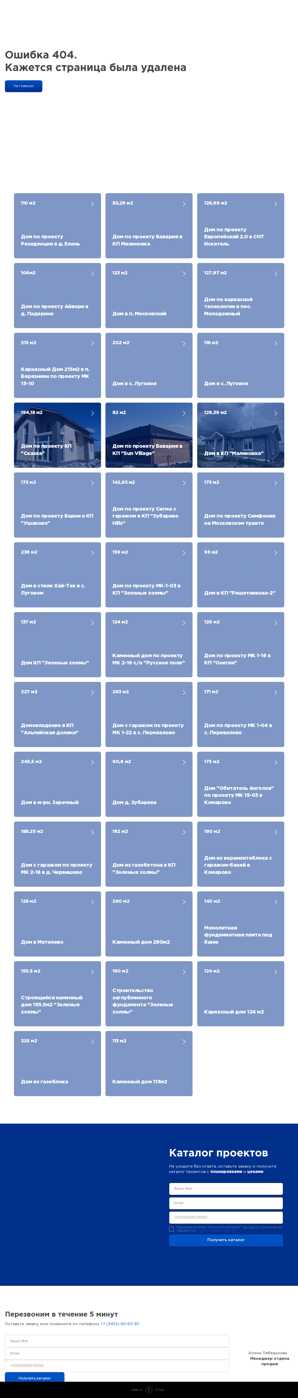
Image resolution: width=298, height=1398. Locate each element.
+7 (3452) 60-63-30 (120, 1324)
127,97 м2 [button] (215, 273)
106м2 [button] (28, 273)
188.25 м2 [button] (32, 831)
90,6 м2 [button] (121, 762)
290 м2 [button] (120, 901)
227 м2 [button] (29, 692)
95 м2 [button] (211, 552)
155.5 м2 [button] (30, 971)
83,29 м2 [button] (122, 203)
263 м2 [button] (120, 692)
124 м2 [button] (120, 622)
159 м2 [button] (120, 552)
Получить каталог (226, 1240)
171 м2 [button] (211, 692)
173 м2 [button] (28, 482)
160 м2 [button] (120, 971)
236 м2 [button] (29, 552)
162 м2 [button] (120, 831)
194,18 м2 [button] (32, 413)
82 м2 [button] (119, 413)
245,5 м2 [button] (31, 762)
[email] (226, 1203)
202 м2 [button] (120, 343)
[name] (226, 1189)
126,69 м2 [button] (215, 203)
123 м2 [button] (119, 273)
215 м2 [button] (28, 343)
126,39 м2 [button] (215, 413)
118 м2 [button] (211, 343)
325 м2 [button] (29, 1041)
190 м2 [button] (212, 831)
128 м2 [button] (28, 901)
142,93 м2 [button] (123, 482)
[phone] (226, 1217)
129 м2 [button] (212, 622)
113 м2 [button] (119, 1041)
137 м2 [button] (28, 622)
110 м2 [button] (28, 203)
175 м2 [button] (211, 762)
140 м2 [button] (212, 901)
